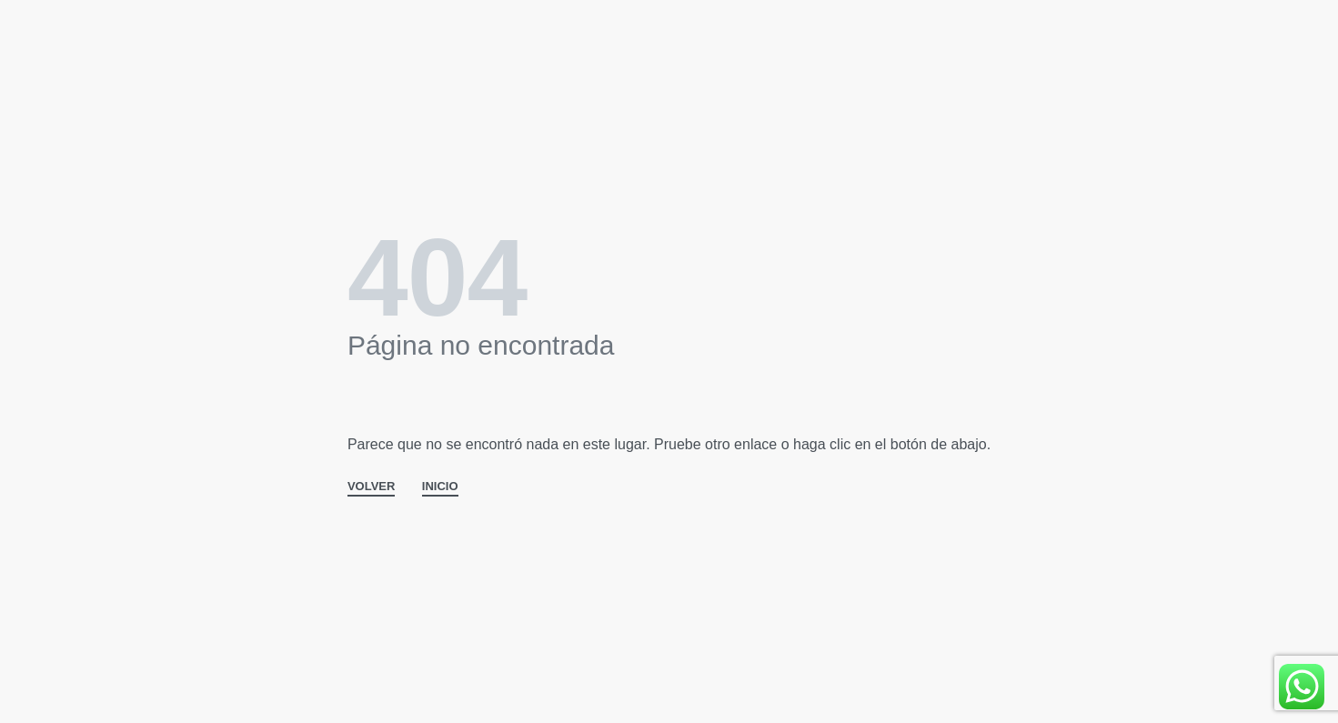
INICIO (440, 486)
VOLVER (371, 486)
